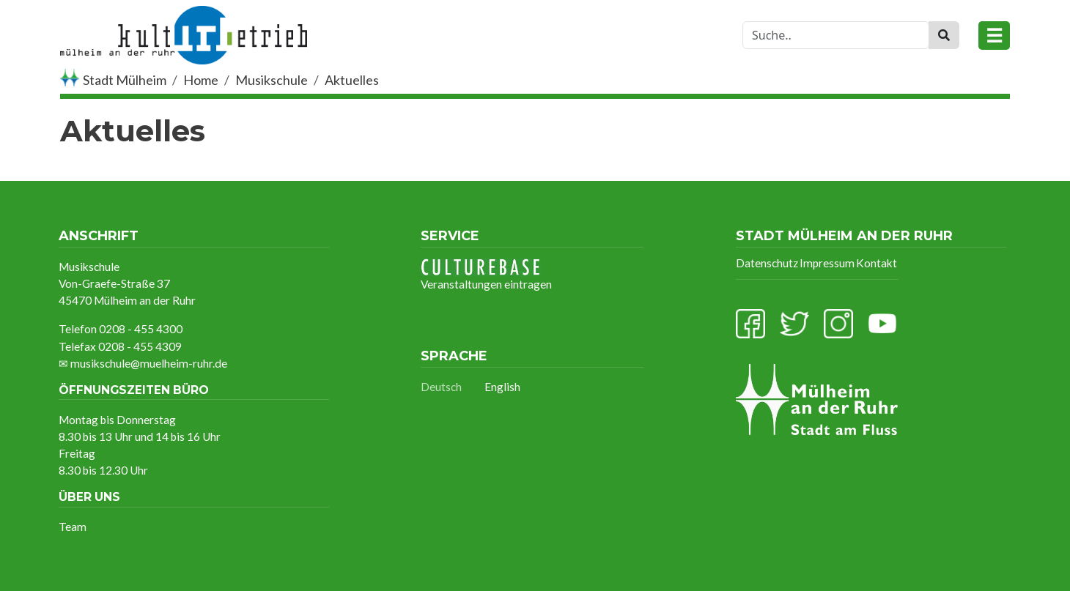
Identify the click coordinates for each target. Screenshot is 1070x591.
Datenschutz (767, 263)
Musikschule (271, 80)
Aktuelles (352, 80)
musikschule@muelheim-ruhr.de (148, 363)
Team (72, 526)
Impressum (827, 263)
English (502, 386)
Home (200, 80)
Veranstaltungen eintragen (486, 275)
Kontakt (876, 263)
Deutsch (441, 386)
